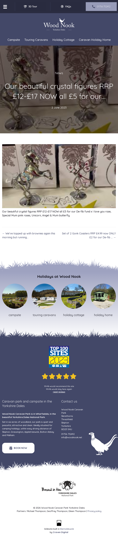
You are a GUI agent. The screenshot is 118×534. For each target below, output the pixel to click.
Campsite (14, 40)
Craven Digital (60, 532)
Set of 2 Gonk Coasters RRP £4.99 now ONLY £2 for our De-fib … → (89, 235)
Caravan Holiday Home (95, 40)
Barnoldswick (67, 529)
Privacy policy (94, 511)
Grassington (17, 432)
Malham (10, 435)
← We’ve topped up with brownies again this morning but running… (28, 235)
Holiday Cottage (63, 40)
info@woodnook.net (71, 437)
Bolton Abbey (47, 432)
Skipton (6, 432)
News (59, 73)
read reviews (59, 392)
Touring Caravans (36, 40)
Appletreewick (31, 432)
